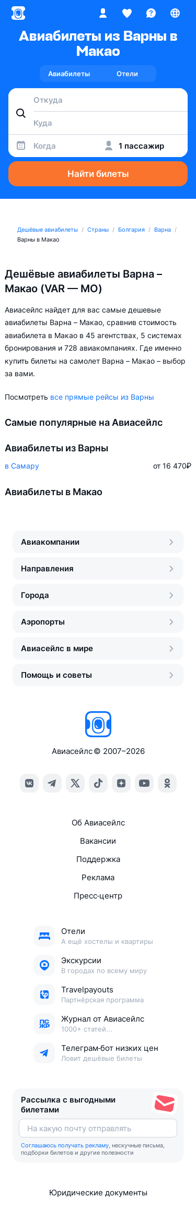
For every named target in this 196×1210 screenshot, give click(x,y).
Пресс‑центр (98, 896)
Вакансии (98, 841)
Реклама (98, 877)
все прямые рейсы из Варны (102, 396)
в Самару (22, 465)
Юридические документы (98, 1192)
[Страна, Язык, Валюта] (175, 13)
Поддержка (98, 859)
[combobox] (98, 99)
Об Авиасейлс (98, 823)
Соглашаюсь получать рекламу (65, 1145)
